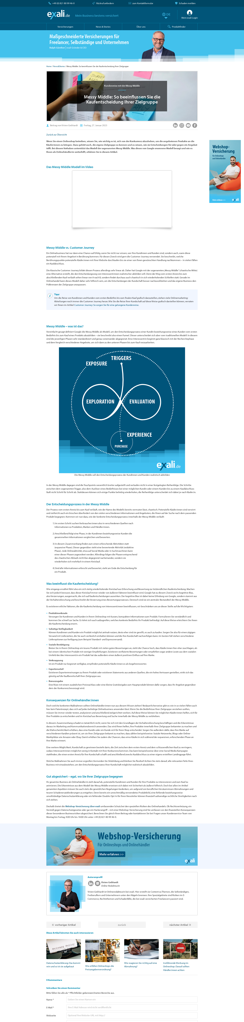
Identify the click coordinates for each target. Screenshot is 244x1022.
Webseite (51, 1015)
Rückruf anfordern (105, 3)
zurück (122, 924)
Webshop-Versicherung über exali (82, 806)
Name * (50, 999)
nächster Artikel (178, 924)
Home (49, 66)
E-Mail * (50, 1007)
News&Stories (59, 66)
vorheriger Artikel (65, 924)
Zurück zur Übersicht (56, 134)
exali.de (58, 14)
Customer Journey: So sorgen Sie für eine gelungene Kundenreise (106, 304)
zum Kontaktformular (142, 3)
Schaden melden (187, 3)
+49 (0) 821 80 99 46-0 (63, 3)
